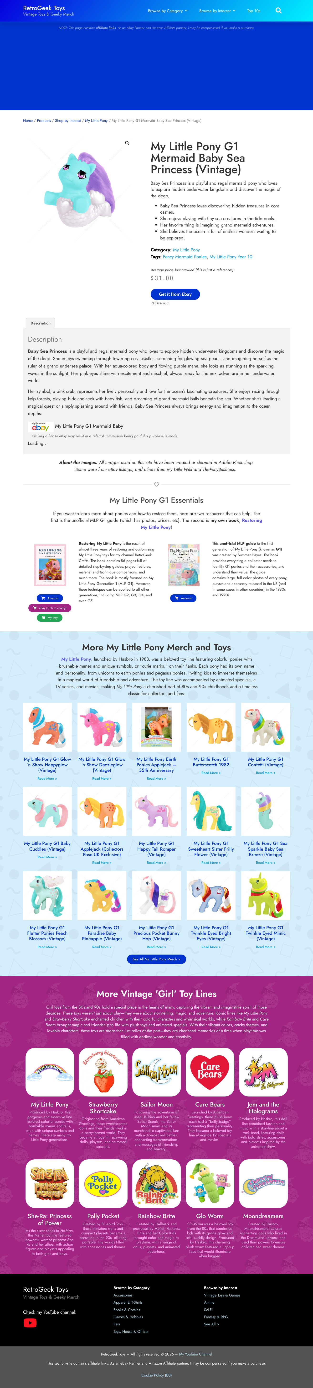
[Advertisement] (156, 71)
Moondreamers (263, 1216)
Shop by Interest (68, 120)
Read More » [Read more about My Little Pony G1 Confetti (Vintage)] (265, 772)
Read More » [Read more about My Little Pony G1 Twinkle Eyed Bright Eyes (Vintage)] (211, 947)
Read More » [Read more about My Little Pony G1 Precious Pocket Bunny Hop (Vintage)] (156, 947)
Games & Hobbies (128, 1317)
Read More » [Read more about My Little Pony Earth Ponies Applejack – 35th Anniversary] (156, 778)
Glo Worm (210, 1216)
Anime (209, 1302)
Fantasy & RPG (216, 1317)
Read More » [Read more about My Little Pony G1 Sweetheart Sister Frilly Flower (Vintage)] (211, 862)
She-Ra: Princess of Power (50, 1219)
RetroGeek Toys (44, 8)
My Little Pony (96, 120)
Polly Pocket (103, 1216)
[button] (278, 10)
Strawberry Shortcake (103, 1108)
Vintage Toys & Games (222, 1295)
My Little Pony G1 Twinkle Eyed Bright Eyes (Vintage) (211, 933)
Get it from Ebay (175, 294)
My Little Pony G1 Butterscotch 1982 (211, 762)
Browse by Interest (217, 11)
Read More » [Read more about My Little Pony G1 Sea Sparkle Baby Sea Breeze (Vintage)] (265, 862)
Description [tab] (41, 323)
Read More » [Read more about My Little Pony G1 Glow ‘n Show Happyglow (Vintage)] (47, 778)
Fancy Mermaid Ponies (185, 256)
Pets (116, 1324)
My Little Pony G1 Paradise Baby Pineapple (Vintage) (102, 933)
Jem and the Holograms (263, 1108)
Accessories (122, 1295)
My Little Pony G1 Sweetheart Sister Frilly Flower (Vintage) (211, 849)
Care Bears (210, 1104)
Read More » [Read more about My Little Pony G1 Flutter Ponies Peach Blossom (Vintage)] (47, 947)
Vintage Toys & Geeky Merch (48, 14)
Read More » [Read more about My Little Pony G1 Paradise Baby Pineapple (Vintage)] (102, 947)
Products (44, 120)
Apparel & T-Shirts (127, 1302)
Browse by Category (167, 11)
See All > (211, 1324)
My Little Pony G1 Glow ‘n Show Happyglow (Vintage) (47, 764)
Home (28, 120)
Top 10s (253, 11)
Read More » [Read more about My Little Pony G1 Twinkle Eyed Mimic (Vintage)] (265, 947)
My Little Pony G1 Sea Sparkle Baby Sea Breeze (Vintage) (265, 849)
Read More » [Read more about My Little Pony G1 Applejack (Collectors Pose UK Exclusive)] (102, 862)
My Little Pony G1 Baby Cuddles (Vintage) (47, 846)
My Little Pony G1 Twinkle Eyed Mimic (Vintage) (266, 933)
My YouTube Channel (195, 1354)
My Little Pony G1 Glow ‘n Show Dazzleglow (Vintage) (102, 764)
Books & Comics (126, 1309)
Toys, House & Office (130, 1331)
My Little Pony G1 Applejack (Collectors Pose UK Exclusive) (102, 849)
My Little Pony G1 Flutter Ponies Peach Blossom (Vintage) (47, 933)
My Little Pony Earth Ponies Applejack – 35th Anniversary (156, 764)
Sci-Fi (208, 1309)
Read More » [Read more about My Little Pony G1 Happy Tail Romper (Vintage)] (156, 862)
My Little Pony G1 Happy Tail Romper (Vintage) (156, 849)
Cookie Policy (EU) (156, 1375)
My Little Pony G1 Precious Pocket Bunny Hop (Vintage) (156, 933)
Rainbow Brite (156, 1216)
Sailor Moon (156, 1104)
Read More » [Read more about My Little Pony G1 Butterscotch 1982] (211, 772)
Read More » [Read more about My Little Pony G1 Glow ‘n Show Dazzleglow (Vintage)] (102, 778)
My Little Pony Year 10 (231, 256)
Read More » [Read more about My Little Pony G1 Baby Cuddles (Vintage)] (47, 857)
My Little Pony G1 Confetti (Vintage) (265, 762)
